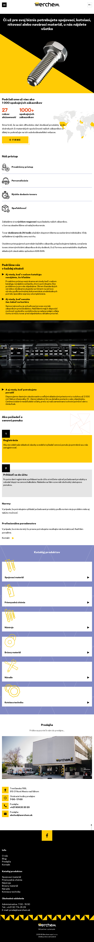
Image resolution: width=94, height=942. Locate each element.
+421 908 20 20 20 (20, 807)
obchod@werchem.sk (21, 815)
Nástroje (6, 883)
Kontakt (6, 538)
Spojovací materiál (11, 877)
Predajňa (6, 861)
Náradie (6, 889)
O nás (5, 855)
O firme (15, 139)
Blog (4, 858)
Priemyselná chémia (12, 880)
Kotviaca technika (11, 891)
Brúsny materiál (10, 885)
